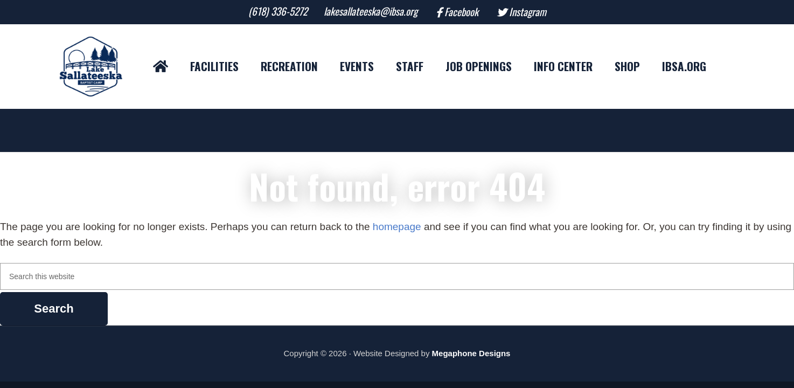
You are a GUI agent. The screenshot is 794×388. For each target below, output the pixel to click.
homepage (397, 226)
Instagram (527, 12)
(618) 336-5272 (278, 11)
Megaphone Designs (471, 353)
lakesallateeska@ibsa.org (370, 11)
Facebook (461, 12)
